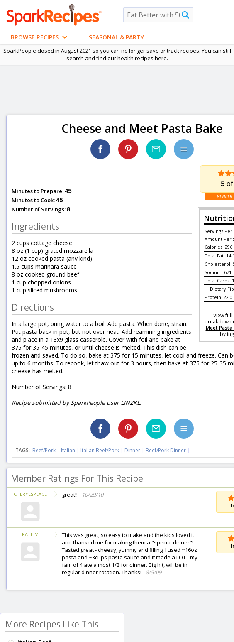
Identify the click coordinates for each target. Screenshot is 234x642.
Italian (68, 450)
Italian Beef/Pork (99, 450)
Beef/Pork (44, 450)
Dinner (132, 450)
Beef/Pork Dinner (166, 450)
